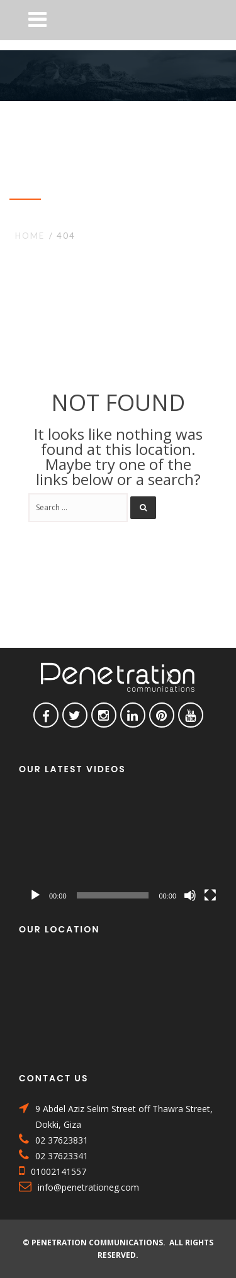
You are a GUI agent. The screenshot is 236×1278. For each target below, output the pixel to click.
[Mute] (190, 895)
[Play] (35, 895)
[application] (123, 850)
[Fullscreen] (210, 895)
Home (30, 236)
